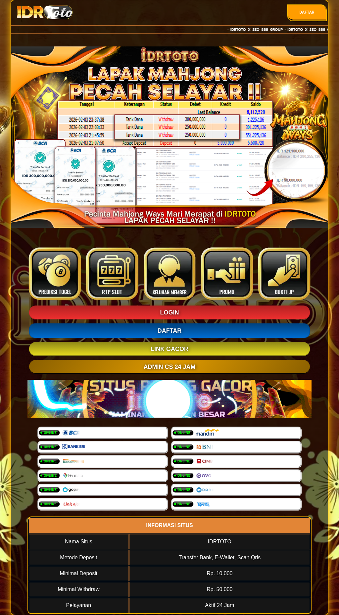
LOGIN (169, 312)
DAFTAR (306, 12)
